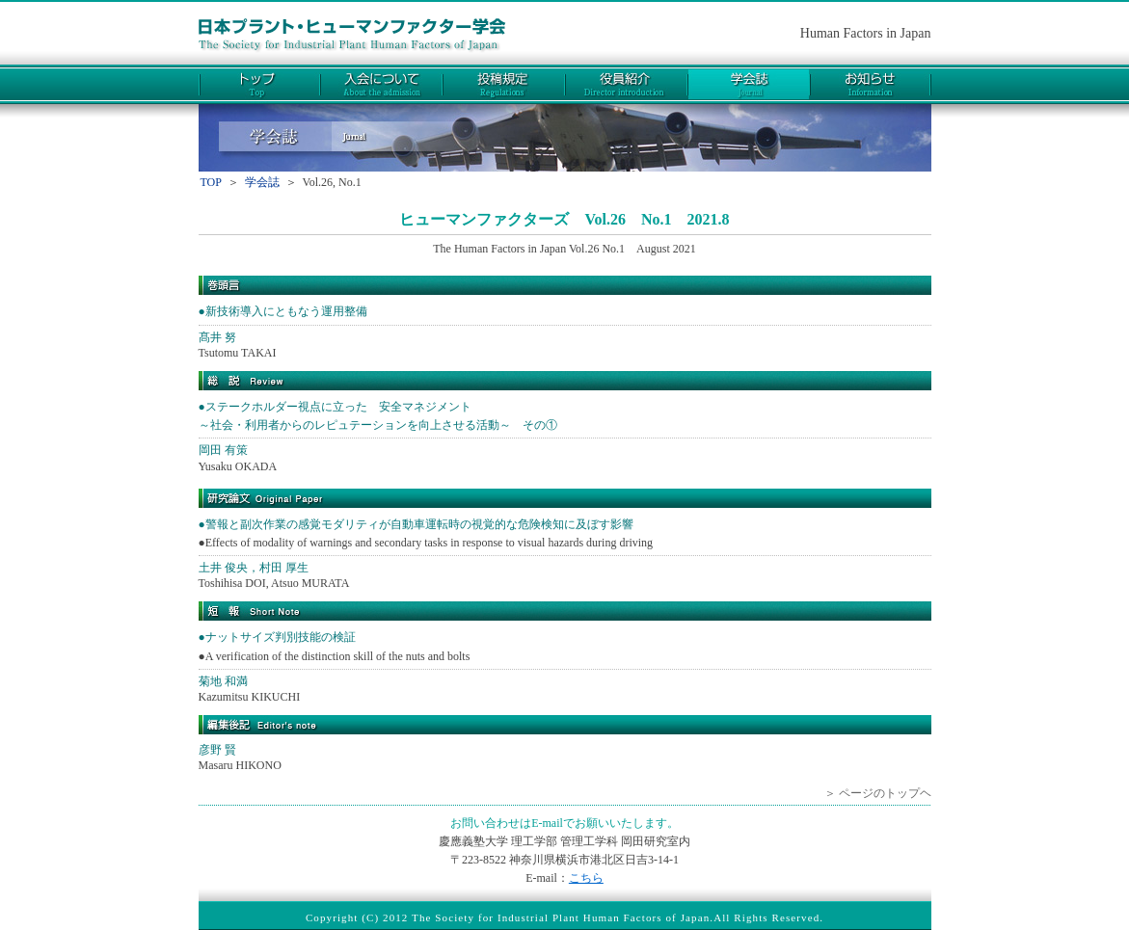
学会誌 (748, 84)
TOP (211, 182)
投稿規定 (504, 84)
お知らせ (870, 84)
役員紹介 (626, 84)
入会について (381, 84)
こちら (586, 878)
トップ (259, 84)
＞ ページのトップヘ (877, 793)
